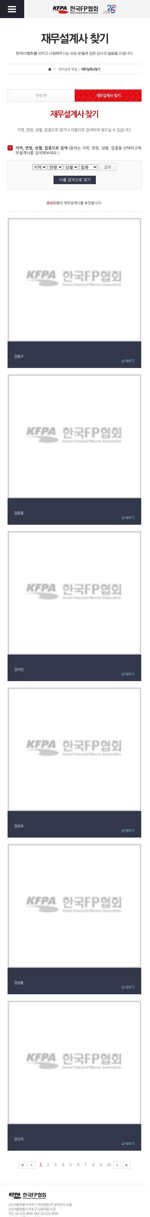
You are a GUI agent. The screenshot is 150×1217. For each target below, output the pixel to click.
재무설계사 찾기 (108, 96)
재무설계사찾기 (90, 69)
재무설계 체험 (67, 69)
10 (108, 1165)
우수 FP (41, 96)
